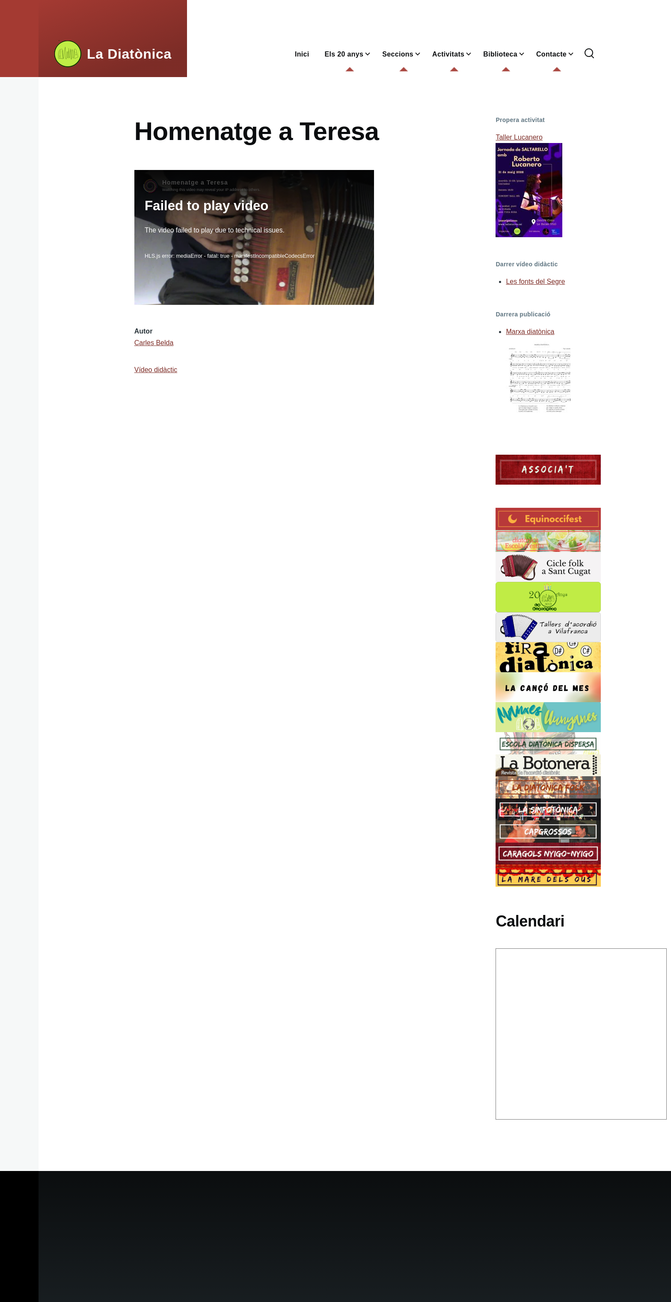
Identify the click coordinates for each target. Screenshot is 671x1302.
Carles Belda (154, 342)
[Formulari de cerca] (589, 54)
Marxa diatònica (530, 331)
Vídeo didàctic (156, 369)
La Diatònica (129, 54)
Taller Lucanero (519, 137)
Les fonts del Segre (535, 281)
